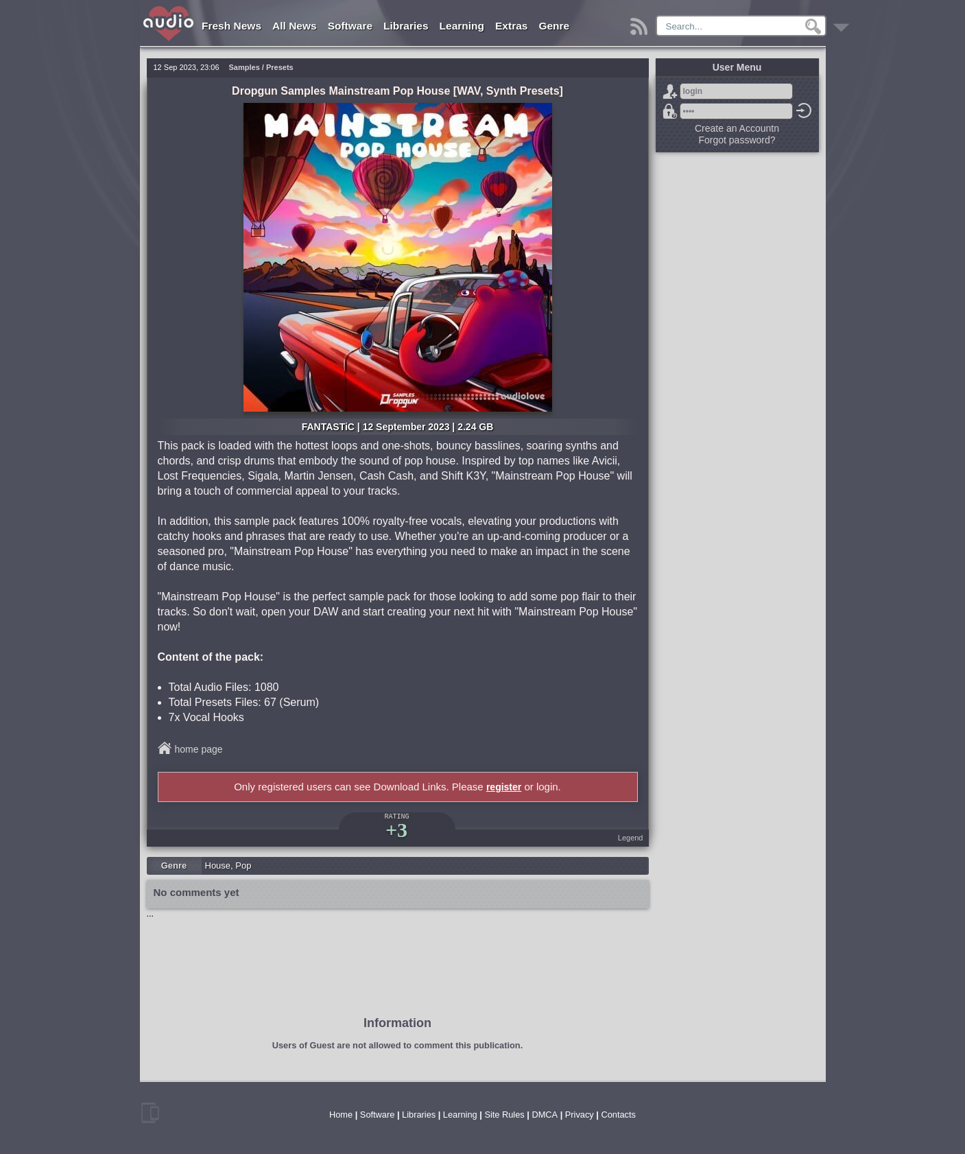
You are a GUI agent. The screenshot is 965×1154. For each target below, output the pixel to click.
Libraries (405, 26)
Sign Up (670, 91)
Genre (553, 26)
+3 (396, 830)
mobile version (150, 1113)
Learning (462, 26)
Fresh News (231, 26)
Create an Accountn (737, 128)
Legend (630, 838)
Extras (511, 26)
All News (294, 26)
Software (350, 26)
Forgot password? (670, 111)
